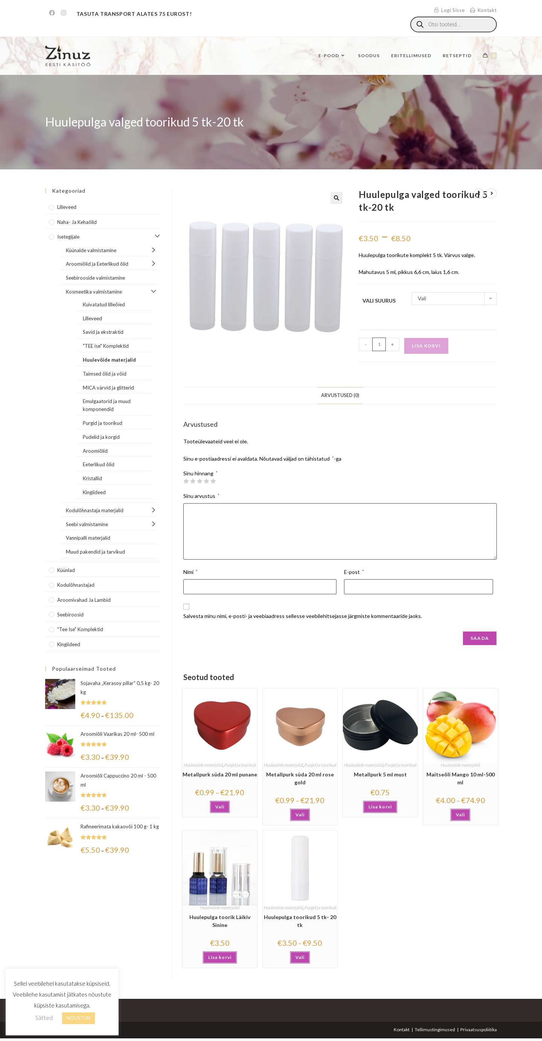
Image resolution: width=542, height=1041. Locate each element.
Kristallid (92, 478)
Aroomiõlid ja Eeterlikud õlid (97, 264)
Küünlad (66, 570)
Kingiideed (94, 492)
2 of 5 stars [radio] (192, 481)
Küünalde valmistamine (91, 250)
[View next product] (491, 193)
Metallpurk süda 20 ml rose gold (300, 778)
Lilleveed (66, 207)
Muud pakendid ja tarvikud (95, 552)
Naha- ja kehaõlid (77, 222)
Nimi (190, 572)
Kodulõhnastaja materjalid (94, 510)
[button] (336, 198)
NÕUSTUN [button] (78, 1018)
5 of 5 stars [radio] (213, 481)
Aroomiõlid (95, 451)
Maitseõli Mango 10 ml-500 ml (460, 778)
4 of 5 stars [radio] (206, 481)
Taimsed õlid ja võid (104, 374)
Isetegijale (68, 237)
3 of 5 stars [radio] (199, 481)
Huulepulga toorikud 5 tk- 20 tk (300, 921)
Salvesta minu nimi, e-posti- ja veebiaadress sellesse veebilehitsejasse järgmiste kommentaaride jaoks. (302, 616)
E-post (354, 572)
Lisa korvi (426, 346)
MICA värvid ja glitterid (108, 388)
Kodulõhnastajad (75, 585)
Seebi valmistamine (87, 524)
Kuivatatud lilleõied (104, 304)
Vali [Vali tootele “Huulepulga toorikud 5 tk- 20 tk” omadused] (299, 957)
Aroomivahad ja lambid (84, 600)
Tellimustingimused (435, 1029)
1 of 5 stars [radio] (186, 481)
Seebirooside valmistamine (95, 278)
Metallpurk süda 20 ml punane (220, 774)
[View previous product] (478, 193)
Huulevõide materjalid (203, 765)
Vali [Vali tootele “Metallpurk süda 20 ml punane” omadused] (219, 807)
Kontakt (402, 1029)
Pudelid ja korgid (101, 437)
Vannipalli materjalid (88, 538)
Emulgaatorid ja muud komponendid (107, 405)
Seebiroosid (70, 615)
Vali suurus (379, 300)
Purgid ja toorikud (240, 765)
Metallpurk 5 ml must (380, 774)
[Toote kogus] (379, 344)
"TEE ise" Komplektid (106, 346)
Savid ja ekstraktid (103, 332)
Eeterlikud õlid (98, 464)
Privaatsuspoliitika (478, 1029)
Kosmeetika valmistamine (94, 292)
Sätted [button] (44, 1017)
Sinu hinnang (200, 473)
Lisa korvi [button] (380, 807)
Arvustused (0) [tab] (340, 395)
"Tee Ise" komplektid (80, 629)
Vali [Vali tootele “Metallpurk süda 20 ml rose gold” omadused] (299, 814)
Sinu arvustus (201, 496)
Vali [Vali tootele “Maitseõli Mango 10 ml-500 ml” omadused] (460, 814)
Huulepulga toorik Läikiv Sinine (219, 921)
